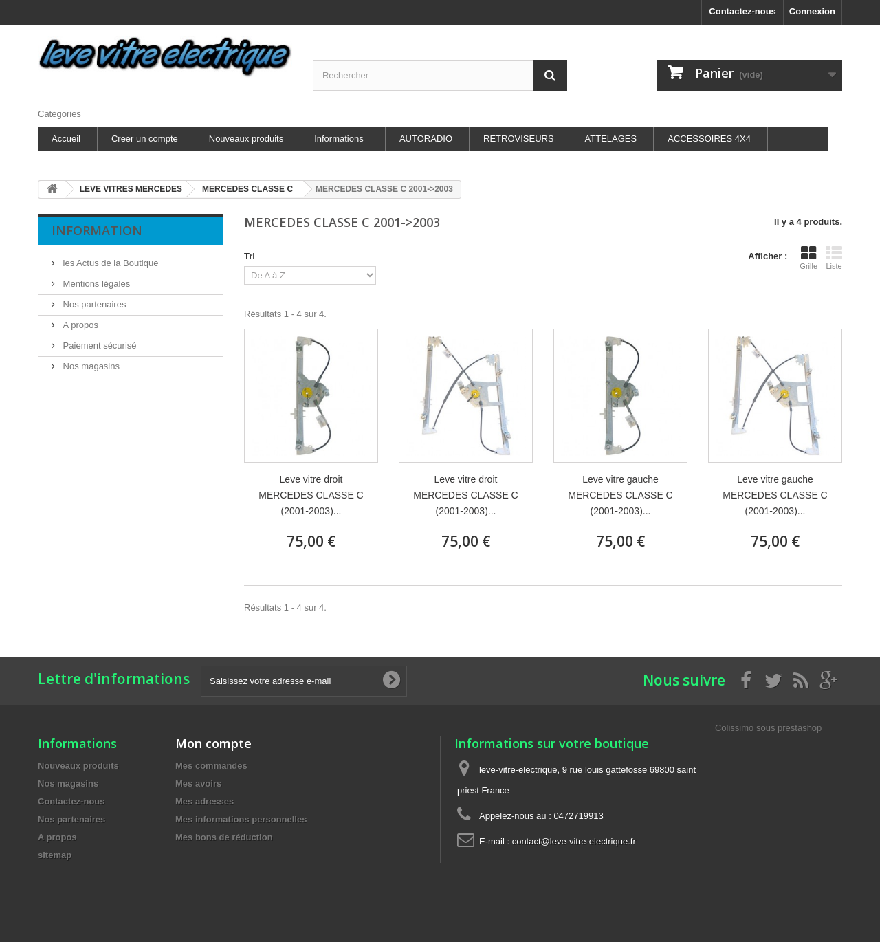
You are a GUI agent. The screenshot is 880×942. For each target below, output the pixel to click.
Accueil (66, 138)
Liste (834, 257)
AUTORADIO (425, 138)
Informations (339, 138)
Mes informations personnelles (241, 819)
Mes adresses (204, 801)
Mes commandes (211, 765)
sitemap (55, 855)
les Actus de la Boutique (109, 263)
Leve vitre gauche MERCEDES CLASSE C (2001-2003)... (620, 495)
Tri (249, 256)
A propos (79, 325)
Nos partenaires (93, 304)
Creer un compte (144, 138)
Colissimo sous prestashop (768, 728)
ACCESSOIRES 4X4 (709, 138)
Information (97, 230)
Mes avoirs (198, 783)
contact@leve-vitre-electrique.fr (574, 841)
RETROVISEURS (518, 138)
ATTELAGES (611, 138)
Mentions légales (95, 283)
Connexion (812, 11)
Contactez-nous (742, 11)
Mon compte (213, 743)
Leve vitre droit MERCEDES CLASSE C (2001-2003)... (310, 495)
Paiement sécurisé (98, 345)
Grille (808, 257)
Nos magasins (90, 366)
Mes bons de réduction (224, 837)
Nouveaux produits (246, 138)
